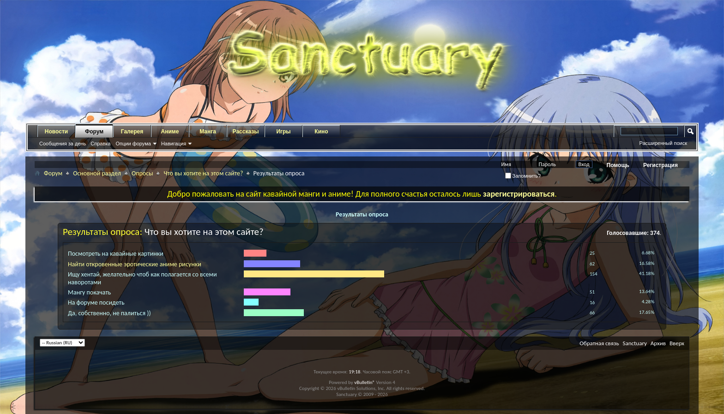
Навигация (173, 143)
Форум (94, 131)
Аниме (170, 131)
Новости (56, 131)
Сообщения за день (62, 143)
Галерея (132, 131)
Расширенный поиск (663, 143)
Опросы (142, 173)
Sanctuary (634, 343)
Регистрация (660, 165)
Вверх (677, 343)
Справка (100, 143)
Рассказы (246, 131)
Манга (207, 131)
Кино (321, 131)
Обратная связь (599, 343)
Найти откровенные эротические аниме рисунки (134, 264)
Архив (658, 343)
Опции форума (133, 143)
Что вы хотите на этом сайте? (203, 173)
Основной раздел (97, 173)
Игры (283, 131)
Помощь (618, 165)
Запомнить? (523, 176)
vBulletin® (364, 382)
